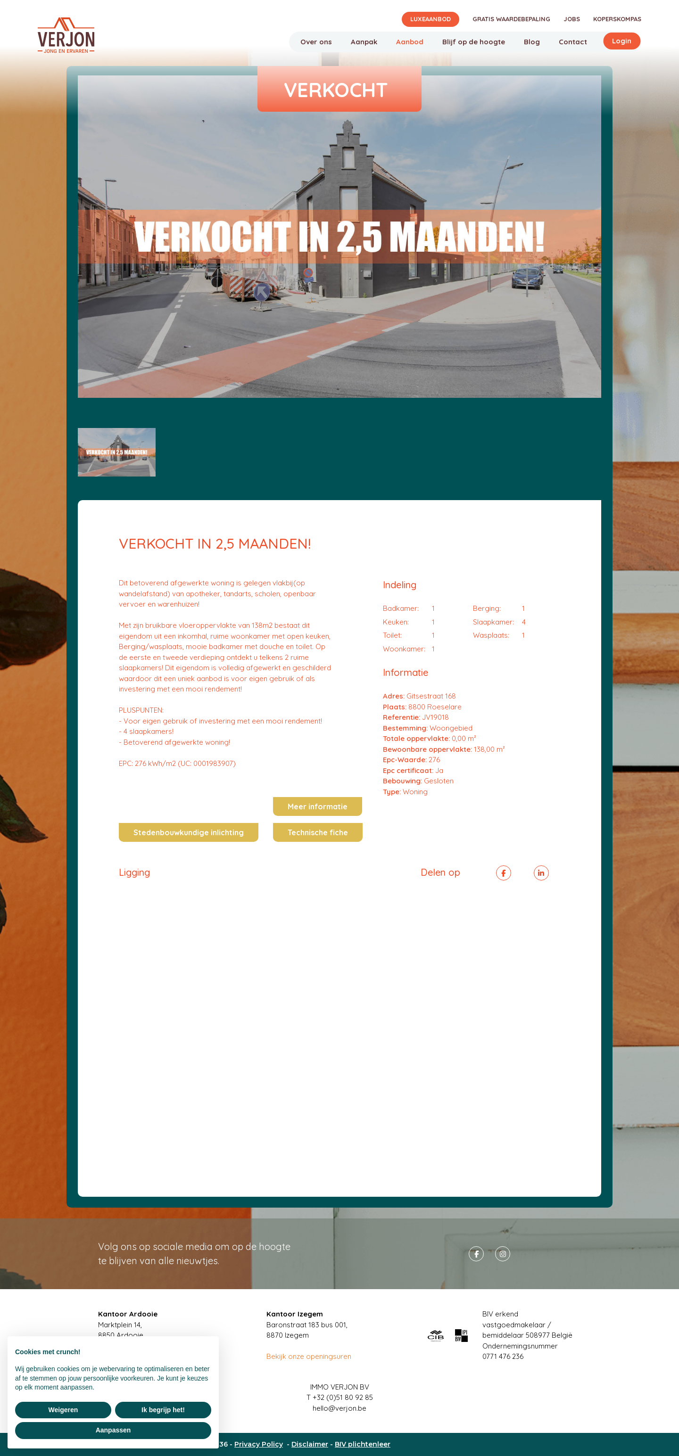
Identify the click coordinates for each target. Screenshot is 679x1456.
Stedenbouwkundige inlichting (188, 832)
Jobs (571, 19)
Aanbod (409, 41)
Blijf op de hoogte (473, 41)
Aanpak (364, 41)
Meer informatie (318, 806)
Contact (573, 41)
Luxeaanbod (430, 19)
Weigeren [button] (63, 1410)
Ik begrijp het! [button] (163, 1410)
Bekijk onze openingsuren (308, 1356)
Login (621, 40)
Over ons (316, 41)
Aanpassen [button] (113, 1430)
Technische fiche (318, 832)
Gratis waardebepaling (511, 19)
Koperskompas (617, 19)
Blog (532, 41)
